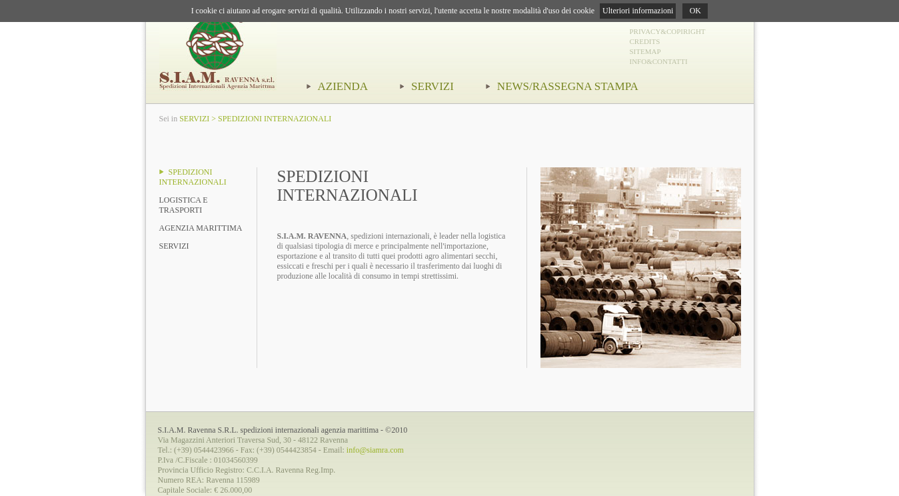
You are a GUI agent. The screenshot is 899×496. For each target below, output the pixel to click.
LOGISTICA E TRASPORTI (183, 205)
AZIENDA (338, 86)
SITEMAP (645, 51)
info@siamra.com (375, 450)
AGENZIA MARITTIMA (201, 228)
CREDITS (645, 41)
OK (695, 10)
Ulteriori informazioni (637, 10)
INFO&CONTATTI (659, 61)
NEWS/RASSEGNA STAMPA (562, 86)
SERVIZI (427, 86)
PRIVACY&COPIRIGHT (668, 31)
